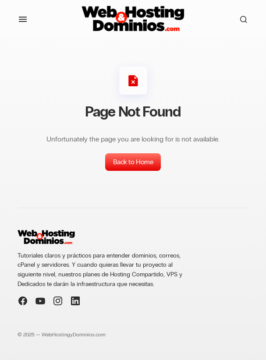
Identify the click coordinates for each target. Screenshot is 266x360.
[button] (23, 19)
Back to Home (133, 162)
